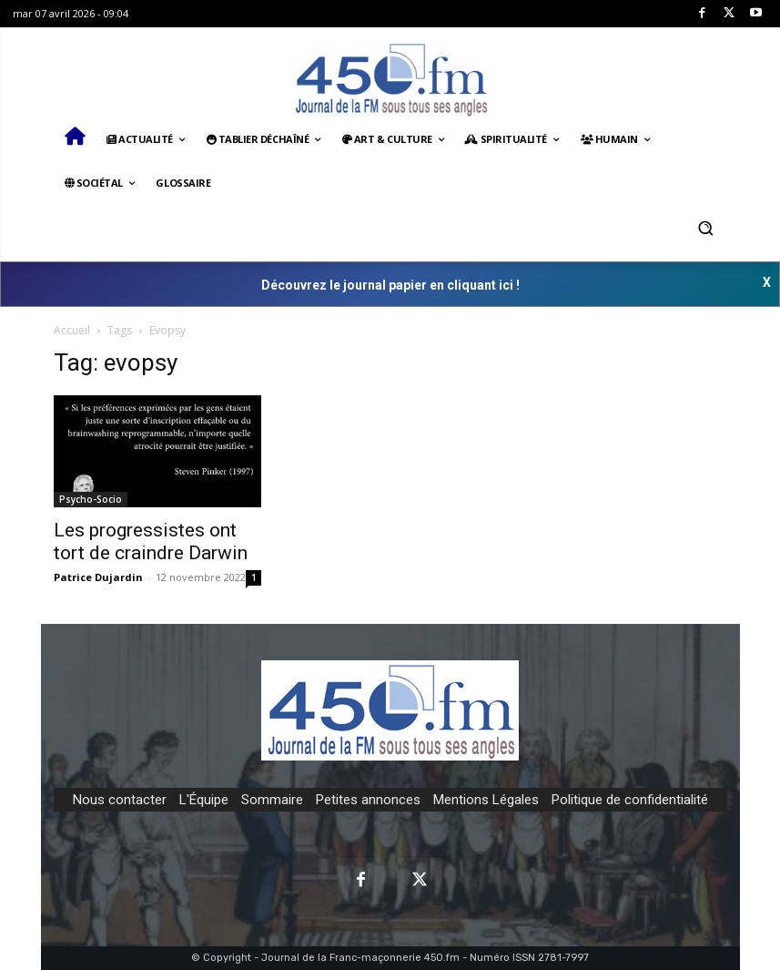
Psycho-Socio (90, 499)
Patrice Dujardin (98, 577)
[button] (705, 227)
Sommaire (272, 799)
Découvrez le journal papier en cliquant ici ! (390, 285)
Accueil (72, 330)
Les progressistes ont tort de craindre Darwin (151, 541)
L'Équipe (203, 799)
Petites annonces (368, 799)
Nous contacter (120, 799)
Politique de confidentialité (630, 799)
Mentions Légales (486, 799)
